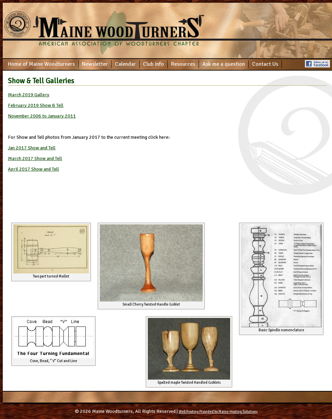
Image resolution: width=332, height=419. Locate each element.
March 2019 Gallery (28, 95)
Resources (183, 64)
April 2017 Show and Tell (33, 169)
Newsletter (95, 64)
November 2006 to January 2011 (42, 116)
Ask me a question (223, 64)
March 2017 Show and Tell (35, 158)
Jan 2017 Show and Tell (32, 148)
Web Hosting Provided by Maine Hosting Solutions (218, 411)
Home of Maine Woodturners (41, 64)
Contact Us (265, 64)
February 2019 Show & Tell (35, 105)
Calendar (125, 64)
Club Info (153, 64)
